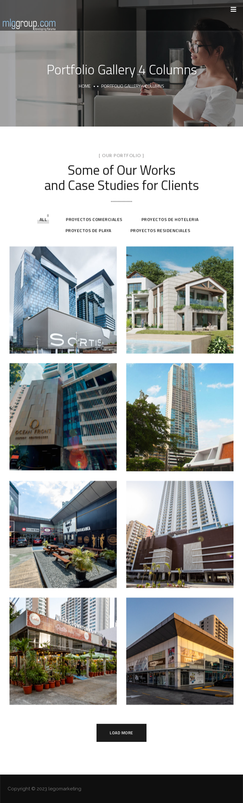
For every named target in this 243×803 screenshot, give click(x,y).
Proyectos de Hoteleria (170, 130)
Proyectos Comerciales (94, 130)
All (43, 130)
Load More (121, 643)
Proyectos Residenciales (160, 141)
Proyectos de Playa (88, 141)
